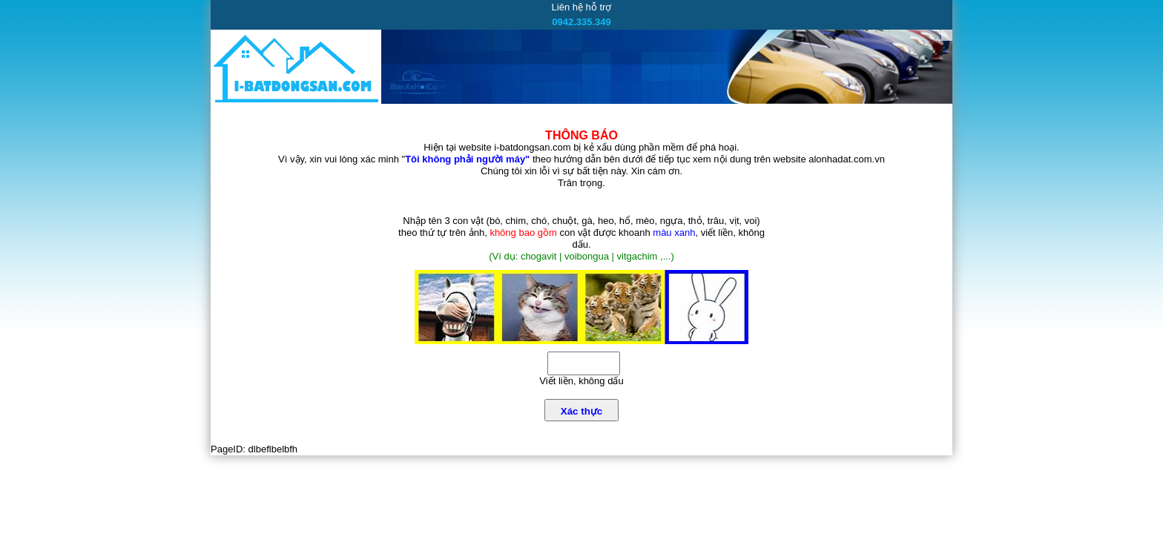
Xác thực (581, 411)
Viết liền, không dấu (581, 380)
